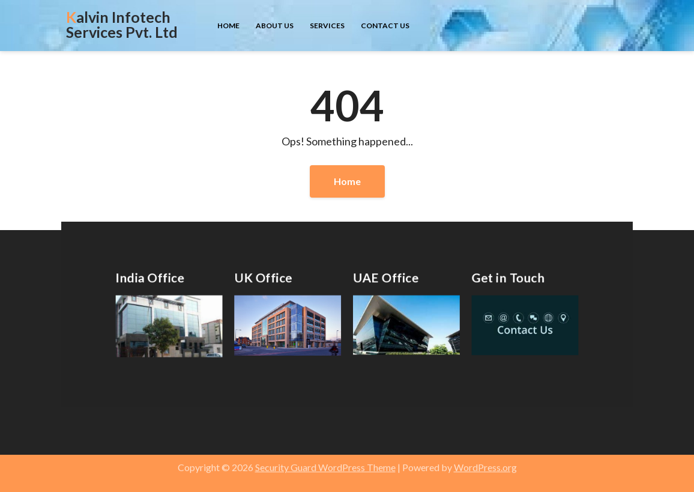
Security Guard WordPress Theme (325, 462)
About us (275, 25)
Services (327, 25)
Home (228, 25)
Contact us (385, 25)
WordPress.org (485, 462)
